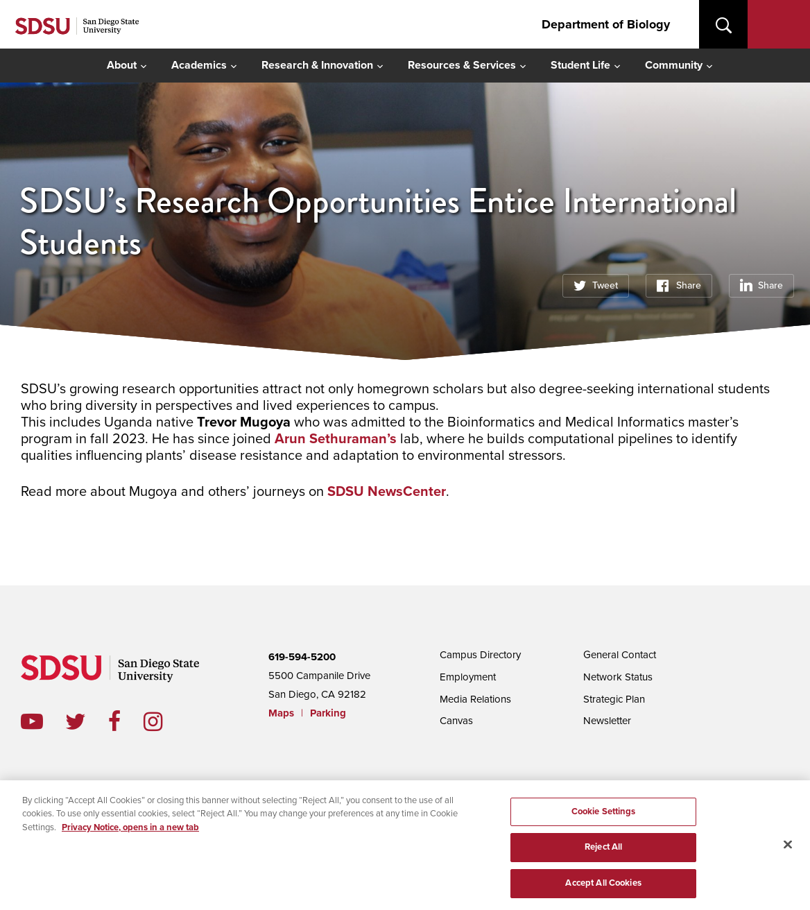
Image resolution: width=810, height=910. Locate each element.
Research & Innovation (317, 65)
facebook (126, 721)
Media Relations (475, 699)
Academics (199, 65)
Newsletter (607, 720)
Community (674, 65)
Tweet (605, 285)
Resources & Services (462, 65)
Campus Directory (480, 655)
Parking (328, 713)
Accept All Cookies (603, 886)
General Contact (619, 655)
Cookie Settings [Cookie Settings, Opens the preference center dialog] (603, 814)
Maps (281, 713)
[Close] (788, 847)
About (122, 65)
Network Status (618, 677)
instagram (164, 721)
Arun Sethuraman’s (336, 439)
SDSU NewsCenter (386, 491)
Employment (468, 677)
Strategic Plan (614, 699)
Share (688, 285)
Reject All (603, 850)
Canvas (456, 720)
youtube (32, 721)
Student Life (580, 65)
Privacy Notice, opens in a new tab (130, 830)
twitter (86, 721)
